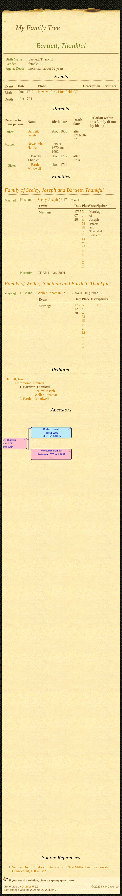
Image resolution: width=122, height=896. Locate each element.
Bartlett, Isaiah (33, 133)
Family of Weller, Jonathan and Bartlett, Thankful (57, 283)
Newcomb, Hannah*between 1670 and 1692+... (51, 454)
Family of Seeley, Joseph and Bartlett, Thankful (54, 190)
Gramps (27, 886)
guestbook (67, 880)
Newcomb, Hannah (35, 145)
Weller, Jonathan (49, 293)
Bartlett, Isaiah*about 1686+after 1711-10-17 (51, 433)
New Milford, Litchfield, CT (58, 92)
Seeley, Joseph (48, 199)
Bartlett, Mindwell (35, 166)
